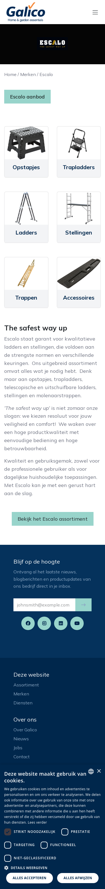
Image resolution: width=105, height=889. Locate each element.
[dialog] (52, 826)
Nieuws (21, 738)
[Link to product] (26, 143)
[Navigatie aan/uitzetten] (95, 12)
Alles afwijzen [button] (78, 878)
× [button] (99, 771)
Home (10, 74)
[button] (83, 604)
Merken (28, 74)
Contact (21, 756)
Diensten (22, 703)
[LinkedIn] (60, 623)
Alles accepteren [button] (29, 878)
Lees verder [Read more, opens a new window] (37, 822)
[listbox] (91, 771)
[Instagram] (44, 623)
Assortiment (26, 685)
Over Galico (25, 729)
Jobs (17, 747)
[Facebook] (28, 623)
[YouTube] (77, 623)
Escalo (46, 74)
